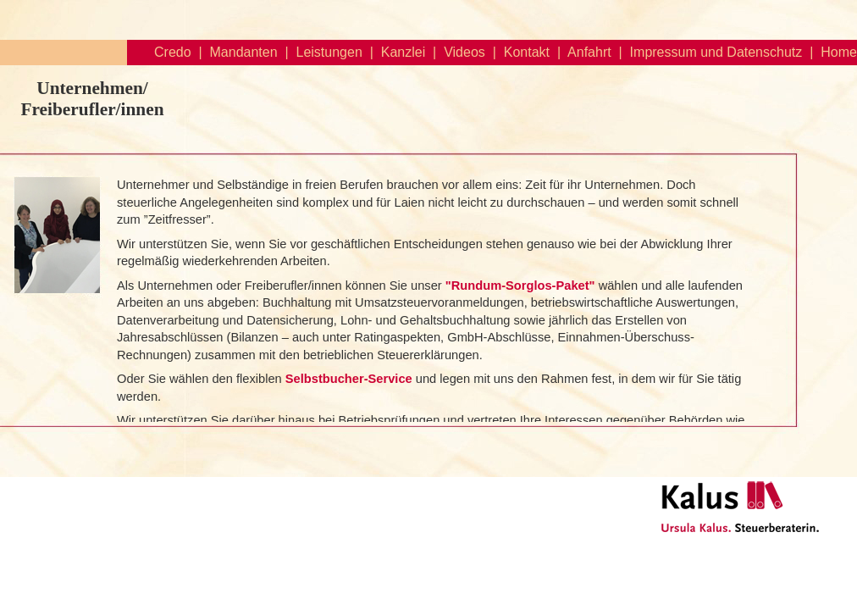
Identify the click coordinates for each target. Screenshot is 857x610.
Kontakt (527, 52)
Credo (172, 52)
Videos (464, 52)
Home (839, 52)
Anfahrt (589, 52)
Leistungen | (331, 52)
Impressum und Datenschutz (716, 52)
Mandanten (244, 52)
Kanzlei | (404, 52)
